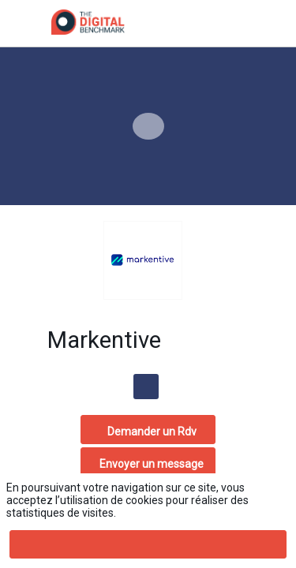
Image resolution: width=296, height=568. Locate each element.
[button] (23, 23)
